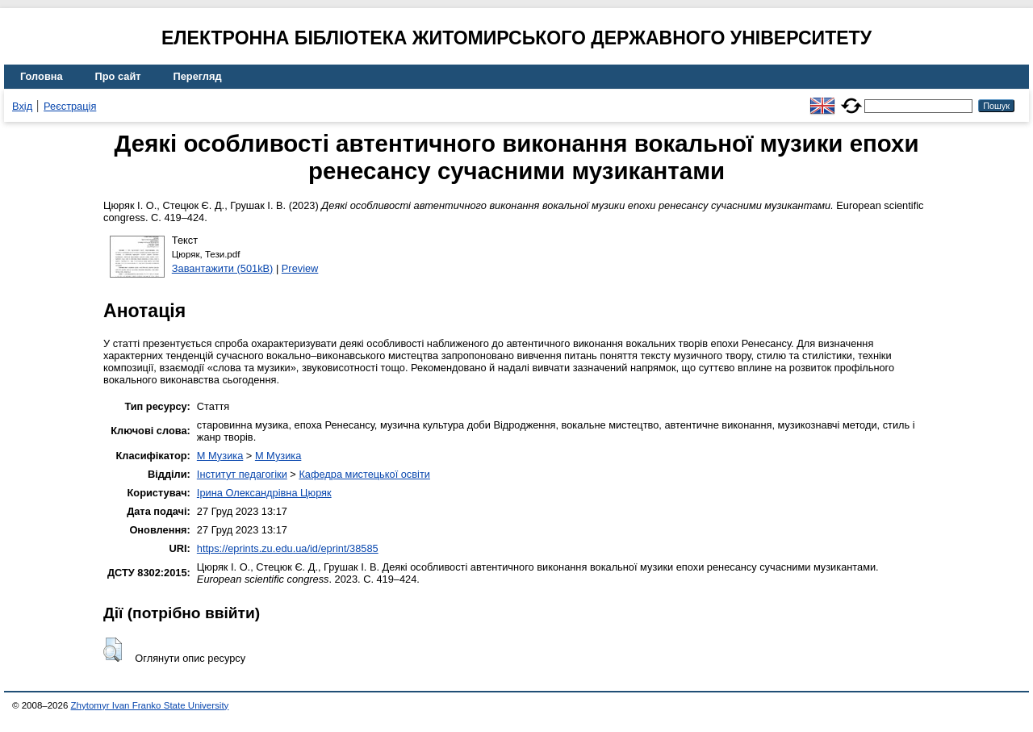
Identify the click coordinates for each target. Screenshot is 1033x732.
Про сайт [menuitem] (118, 76)
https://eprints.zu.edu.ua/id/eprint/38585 (287, 548)
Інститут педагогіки (242, 474)
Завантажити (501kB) (223, 268)
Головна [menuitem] (41, 76)
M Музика (220, 456)
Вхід (22, 106)
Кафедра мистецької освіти (364, 474)
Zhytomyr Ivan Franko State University (150, 705)
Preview (300, 268)
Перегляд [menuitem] (198, 76)
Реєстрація (70, 106)
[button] (112, 650)
